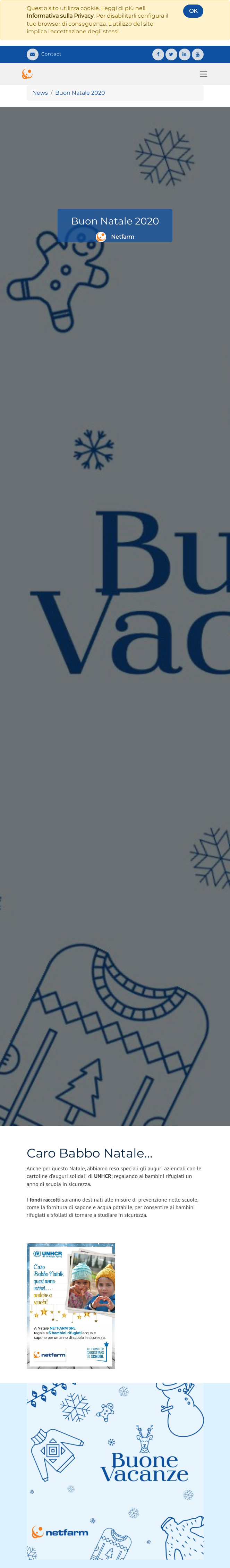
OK (193, 11)
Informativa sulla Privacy (60, 15)
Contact (44, 54)
